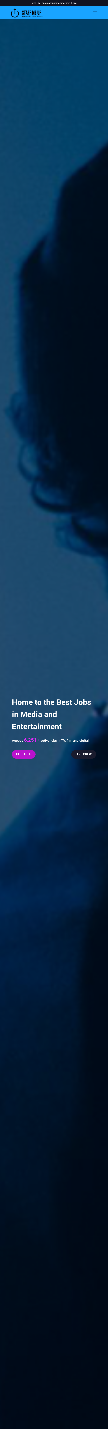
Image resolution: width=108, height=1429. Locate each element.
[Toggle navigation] (95, 12)
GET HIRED (23, 754)
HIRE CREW (84, 754)
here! (74, 3)
